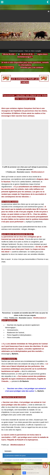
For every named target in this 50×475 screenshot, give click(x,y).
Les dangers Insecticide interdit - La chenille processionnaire (23, 460)
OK (24, 473)
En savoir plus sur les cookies (33, 472)
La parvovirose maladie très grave (15, 455)
